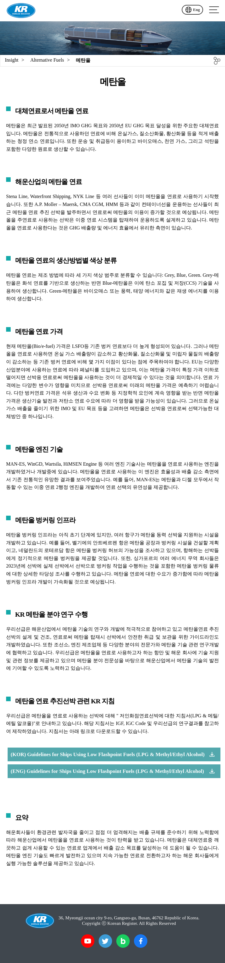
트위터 (105, 941)
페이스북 (140, 941)
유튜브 (87, 941)
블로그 (123, 941)
